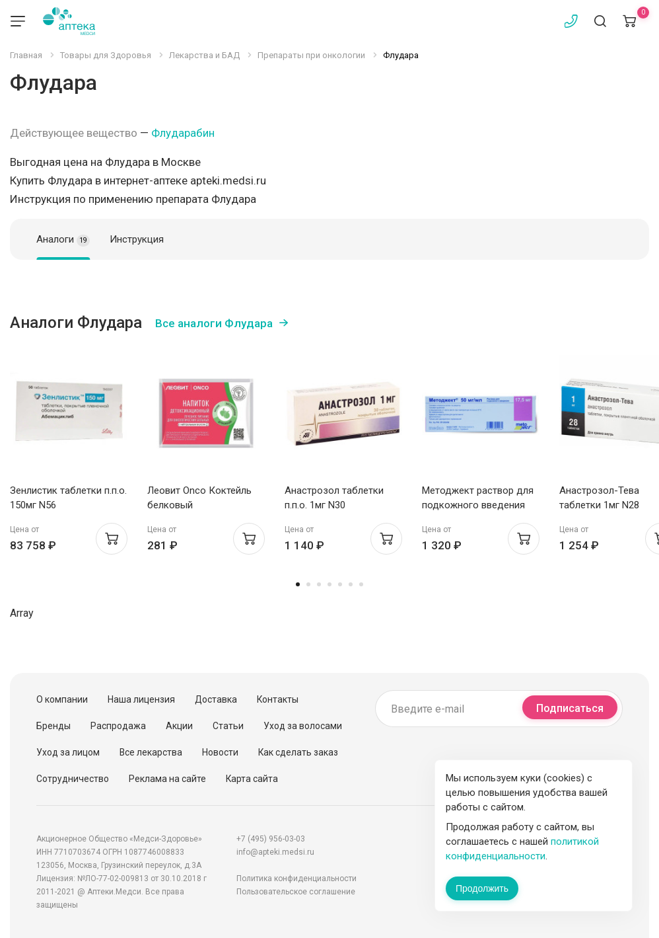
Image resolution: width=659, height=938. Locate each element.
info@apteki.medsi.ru (275, 852)
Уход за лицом (68, 752)
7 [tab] (361, 584)
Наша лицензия (141, 699)
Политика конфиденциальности (296, 878)
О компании (62, 699)
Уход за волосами (302, 726)
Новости (220, 752)
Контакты (277, 699)
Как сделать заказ (298, 752)
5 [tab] (340, 584)
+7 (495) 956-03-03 (270, 838)
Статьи (228, 726)
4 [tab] (329, 584)
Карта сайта (252, 778)
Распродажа (118, 726)
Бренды (53, 726)
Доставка (216, 699)
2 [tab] (308, 584)
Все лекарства (151, 752)
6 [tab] (351, 584)
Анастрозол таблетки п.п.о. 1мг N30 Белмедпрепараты (334, 505)
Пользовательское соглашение (295, 891)
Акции (179, 726)
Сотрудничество (72, 778)
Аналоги (63, 240)
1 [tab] (298, 584)
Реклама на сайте (167, 778)
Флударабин (183, 132)
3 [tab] (319, 584)
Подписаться (570, 708)
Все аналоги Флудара (214, 323)
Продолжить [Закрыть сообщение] (482, 888)
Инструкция (137, 239)
